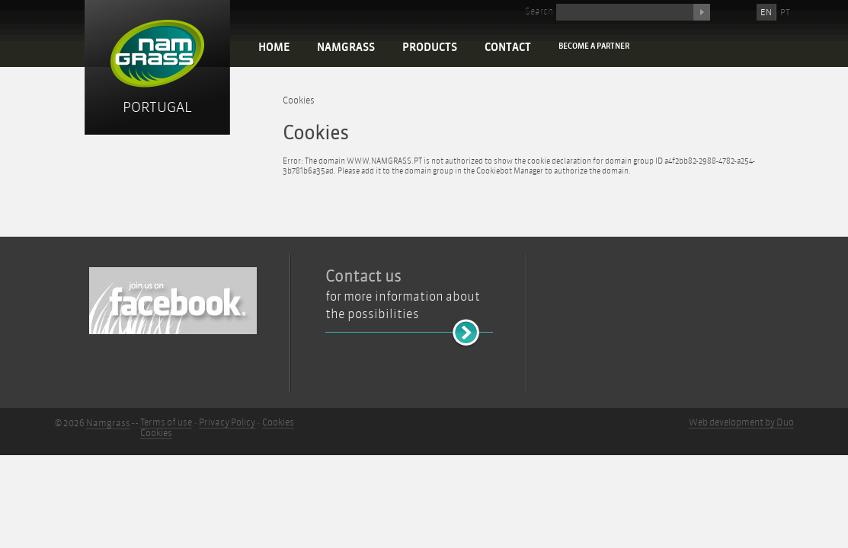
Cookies (299, 100)
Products (429, 47)
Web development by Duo (741, 422)
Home (274, 47)
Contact (508, 47)
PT (785, 12)
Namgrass (346, 47)
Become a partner (593, 46)
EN (766, 12)
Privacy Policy (227, 422)
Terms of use (166, 422)
